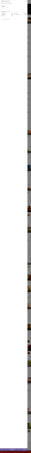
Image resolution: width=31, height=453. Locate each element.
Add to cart (18, 449)
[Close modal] (26, 1)
